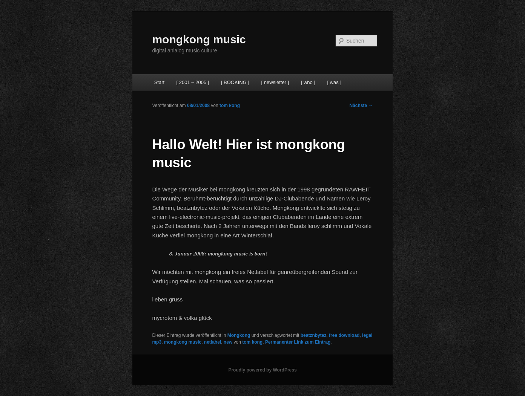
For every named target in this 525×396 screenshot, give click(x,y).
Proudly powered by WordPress (262, 370)
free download (344, 335)
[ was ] (334, 82)
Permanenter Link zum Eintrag (297, 342)
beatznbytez (314, 335)
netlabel (212, 342)
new (228, 342)
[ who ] (308, 82)
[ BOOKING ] (235, 82)
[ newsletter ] (275, 82)
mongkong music (199, 39)
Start (159, 82)
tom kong (230, 105)
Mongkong (238, 335)
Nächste (361, 105)
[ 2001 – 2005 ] (193, 82)
